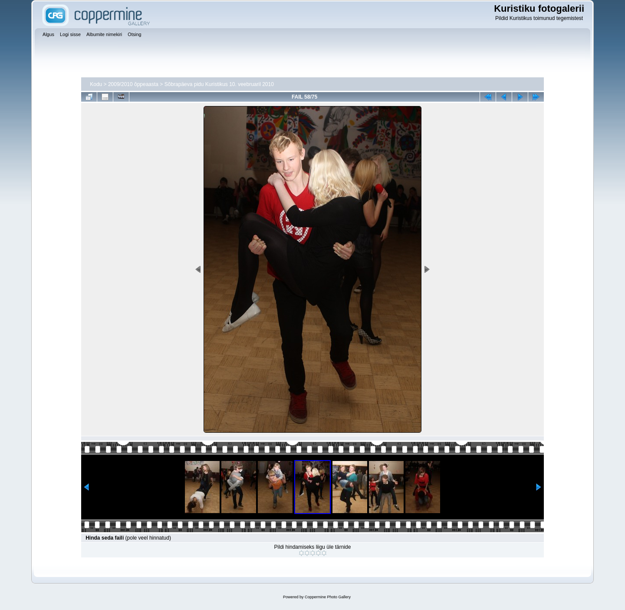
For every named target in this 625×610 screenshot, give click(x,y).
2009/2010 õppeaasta (133, 84)
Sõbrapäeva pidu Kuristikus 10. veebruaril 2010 (219, 84)
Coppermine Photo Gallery (328, 597)
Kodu (96, 84)
